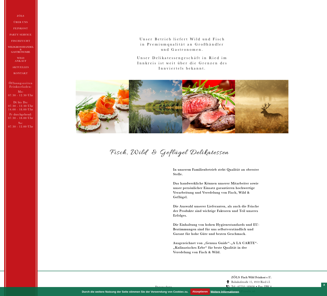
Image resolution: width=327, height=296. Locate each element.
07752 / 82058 (246, 286)
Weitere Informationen (225, 291)
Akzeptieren (200, 291)
